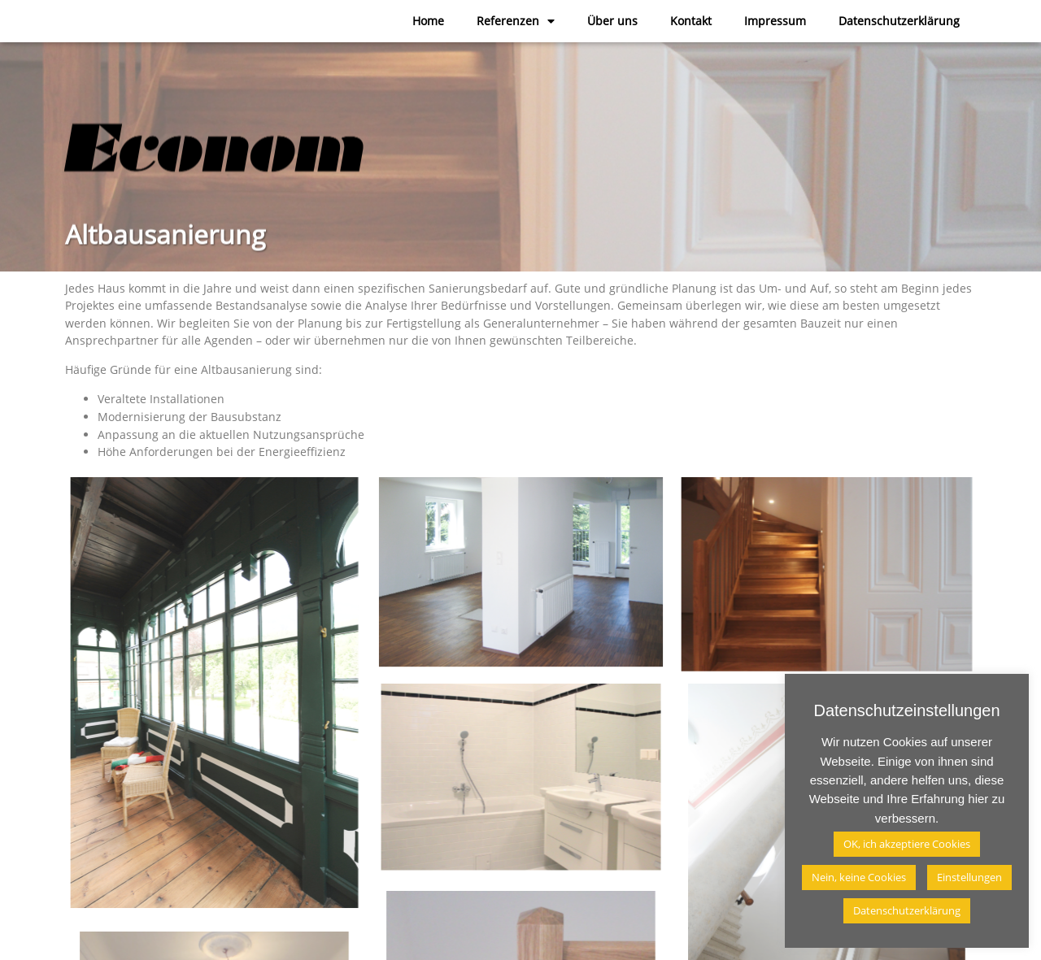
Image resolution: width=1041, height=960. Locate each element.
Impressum (775, 20)
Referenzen (516, 21)
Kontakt (691, 20)
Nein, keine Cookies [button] (859, 877)
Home (428, 20)
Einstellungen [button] (969, 877)
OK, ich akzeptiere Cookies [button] (906, 843)
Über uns (612, 20)
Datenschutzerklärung (899, 20)
